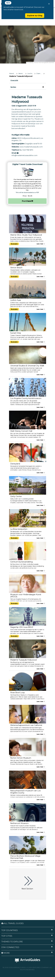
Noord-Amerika (13, 73)
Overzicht (14, 80)
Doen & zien (40, 73)
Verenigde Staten (22, 73)
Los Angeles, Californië (31, 73)
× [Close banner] (49, 4)
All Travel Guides (12, 923)
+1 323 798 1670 (26, 150)
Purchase (27, 201)
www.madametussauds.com (31, 147)
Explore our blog (34, 15)
